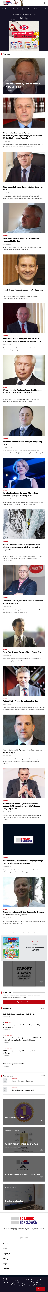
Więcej (35, 944)
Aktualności (8, 1035)
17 (28, 932)
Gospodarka (17, 9)
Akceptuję (41, 1289)
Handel (7, 9)
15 (18, 932)
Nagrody (6, 1264)
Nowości (27, 9)
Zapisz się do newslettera (24, 1002)
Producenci (37, 9)
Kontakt (6, 1268)
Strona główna (17, 14)
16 (23, 932)
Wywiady (25, 14)
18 (34, 932)
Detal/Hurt (8, 1022)
